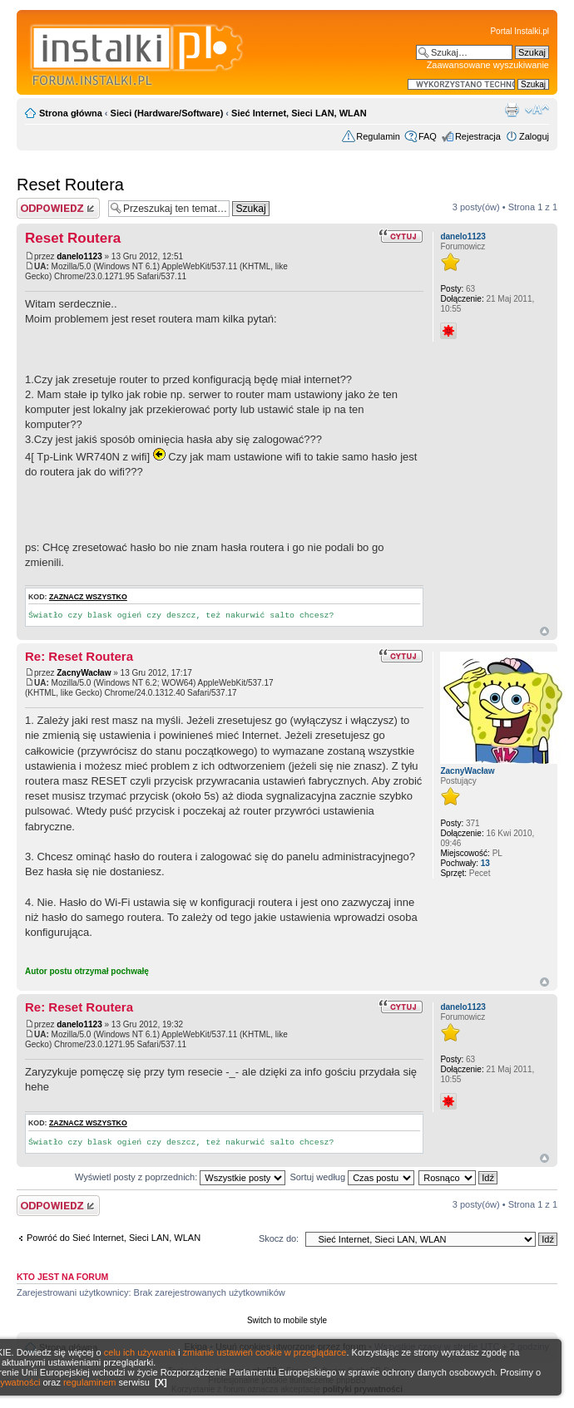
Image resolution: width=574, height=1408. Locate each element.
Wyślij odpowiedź (58, 208)
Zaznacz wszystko (88, 597)
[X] (161, 1382)
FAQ (427, 136)
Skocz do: (279, 1238)
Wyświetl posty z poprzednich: (180, 1177)
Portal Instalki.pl (519, 31)
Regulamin (378, 136)
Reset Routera (70, 184)
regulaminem (89, 1382)
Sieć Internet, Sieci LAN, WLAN (299, 113)
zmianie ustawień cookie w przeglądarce (265, 1352)
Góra (544, 631)
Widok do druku (511, 109)
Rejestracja (478, 136)
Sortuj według (351, 1177)
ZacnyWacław (84, 672)
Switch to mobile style (287, 1320)
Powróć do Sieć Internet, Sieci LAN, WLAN (113, 1238)
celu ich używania (140, 1352)
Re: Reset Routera (79, 656)
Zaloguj (534, 136)
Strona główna (70, 113)
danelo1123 (79, 256)
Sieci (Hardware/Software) (167, 113)
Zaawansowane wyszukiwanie (488, 65)
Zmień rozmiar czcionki (537, 109)
